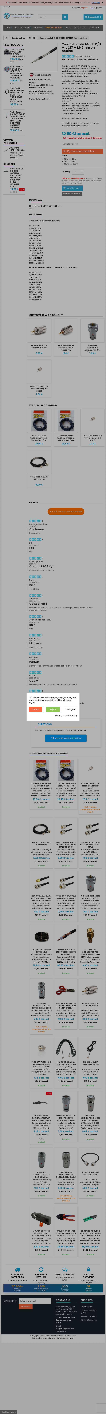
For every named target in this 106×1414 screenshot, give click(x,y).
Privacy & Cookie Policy (66, 715)
